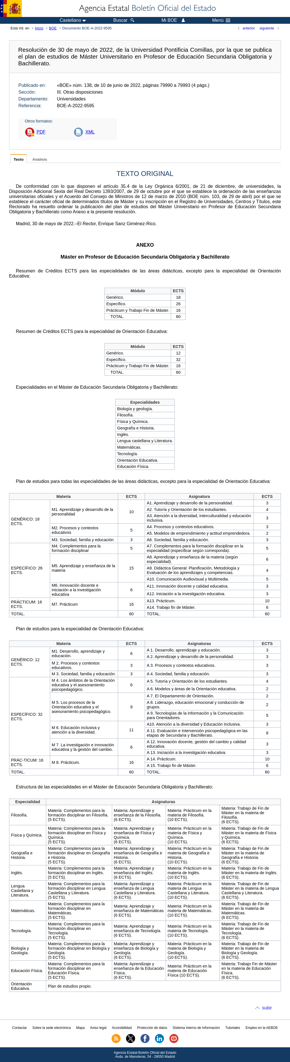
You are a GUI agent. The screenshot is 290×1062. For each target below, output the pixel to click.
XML (90, 132)
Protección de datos (152, 1028)
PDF (41, 132)
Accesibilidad (122, 1028)
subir (267, 1007)
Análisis (39, 159)
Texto (19, 159)
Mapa (80, 1028)
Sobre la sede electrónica (51, 1028)
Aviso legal (98, 1028)
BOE (53, 28)
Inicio (39, 28)
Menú (221, 20)
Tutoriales (232, 1028)
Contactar (19, 1028)
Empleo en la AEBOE (262, 1028)
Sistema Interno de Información (196, 1028)
